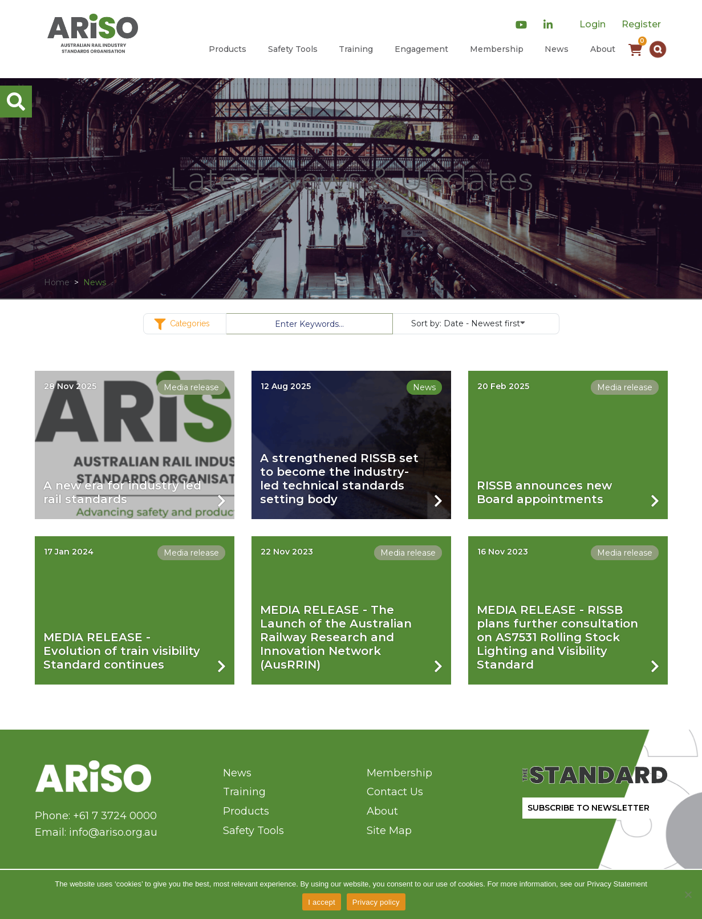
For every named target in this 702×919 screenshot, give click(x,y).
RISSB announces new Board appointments (544, 492)
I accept (321, 902)
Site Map (389, 830)
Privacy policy (376, 902)
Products (227, 49)
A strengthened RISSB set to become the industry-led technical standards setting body (339, 478)
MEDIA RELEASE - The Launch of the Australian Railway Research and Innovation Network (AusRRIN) (336, 637)
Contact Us (395, 792)
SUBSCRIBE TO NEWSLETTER (588, 808)
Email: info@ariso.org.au (96, 832)
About (602, 49)
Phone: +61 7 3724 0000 (96, 815)
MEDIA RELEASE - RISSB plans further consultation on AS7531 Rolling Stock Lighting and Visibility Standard (557, 637)
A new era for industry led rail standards (122, 492)
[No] (687, 894)
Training (356, 49)
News (557, 49)
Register (641, 24)
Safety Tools (293, 49)
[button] (658, 49)
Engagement (421, 49)
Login (592, 24)
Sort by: (468, 323)
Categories (185, 324)
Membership (497, 49)
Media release (191, 387)
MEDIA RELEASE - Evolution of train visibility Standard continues (121, 650)
